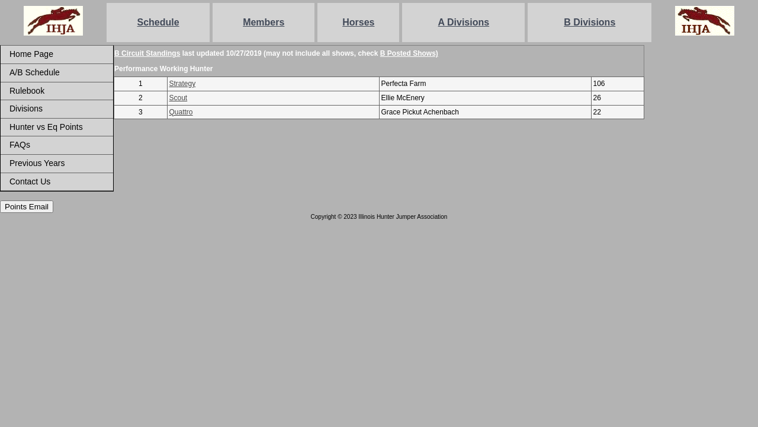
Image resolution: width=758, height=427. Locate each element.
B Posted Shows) (409, 53)
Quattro (181, 112)
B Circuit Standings (147, 53)
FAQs (19, 144)
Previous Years (37, 163)
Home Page (31, 54)
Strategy (182, 83)
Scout (178, 98)
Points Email (27, 206)
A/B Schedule (34, 72)
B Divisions (589, 22)
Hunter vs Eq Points (46, 127)
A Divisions (464, 22)
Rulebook (26, 90)
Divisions (26, 108)
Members (263, 22)
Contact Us (29, 181)
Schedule (158, 22)
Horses (358, 22)
